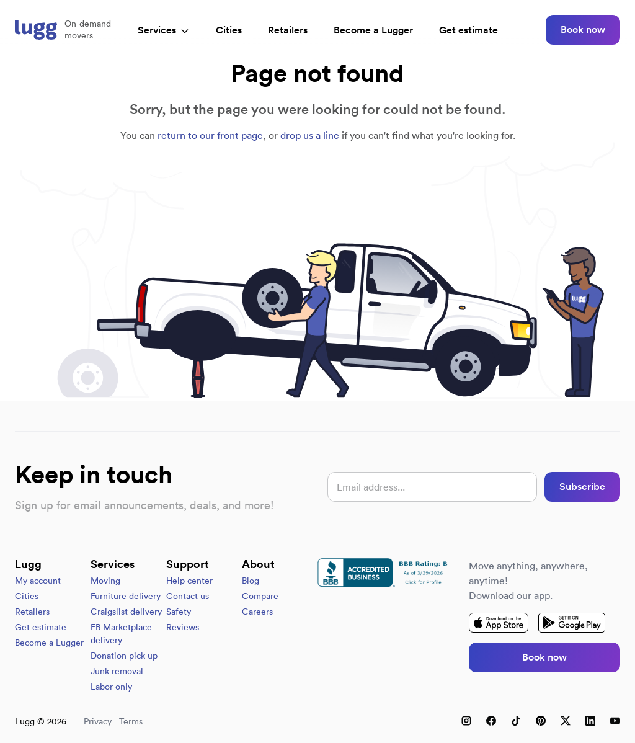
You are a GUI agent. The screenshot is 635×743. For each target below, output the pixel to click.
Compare (260, 596)
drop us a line (309, 135)
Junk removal (117, 671)
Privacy (98, 721)
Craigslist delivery (126, 611)
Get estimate (468, 30)
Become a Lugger (49, 642)
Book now (583, 29)
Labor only (111, 686)
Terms (131, 721)
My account (38, 580)
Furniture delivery (126, 596)
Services (164, 30)
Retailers (288, 30)
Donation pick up (124, 655)
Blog (250, 580)
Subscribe (582, 486)
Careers (257, 611)
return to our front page (210, 135)
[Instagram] (466, 721)
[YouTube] (615, 721)
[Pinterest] (541, 721)
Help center (189, 580)
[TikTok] (516, 721)
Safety (178, 611)
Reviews (182, 627)
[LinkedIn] (590, 721)
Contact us (187, 596)
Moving (105, 580)
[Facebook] (491, 721)
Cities (229, 30)
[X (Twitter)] (566, 721)
